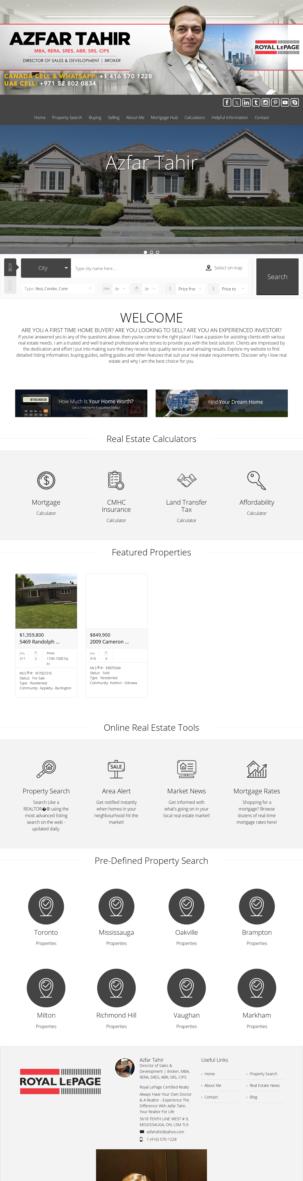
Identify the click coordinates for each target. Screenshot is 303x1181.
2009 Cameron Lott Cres (110, 641)
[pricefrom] (228, 288)
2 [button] (151, 252)
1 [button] (145, 252)
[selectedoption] (46, 268)
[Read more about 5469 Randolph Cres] (46, 635)
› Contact (209, 1097)
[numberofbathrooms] (145, 288)
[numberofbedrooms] (115, 288)
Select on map (224, 268)
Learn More (151, 216)
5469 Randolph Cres (40, 641)
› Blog (251, 1097)
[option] (151, 189)
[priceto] (184, 288)
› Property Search (261, 1073)
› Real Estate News (263, 1085)
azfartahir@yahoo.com (165, 1131)
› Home (208, 1073)
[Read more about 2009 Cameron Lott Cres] (116, 635)
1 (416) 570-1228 (162, 1139)
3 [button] (157, 252)
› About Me (211, 1085)
